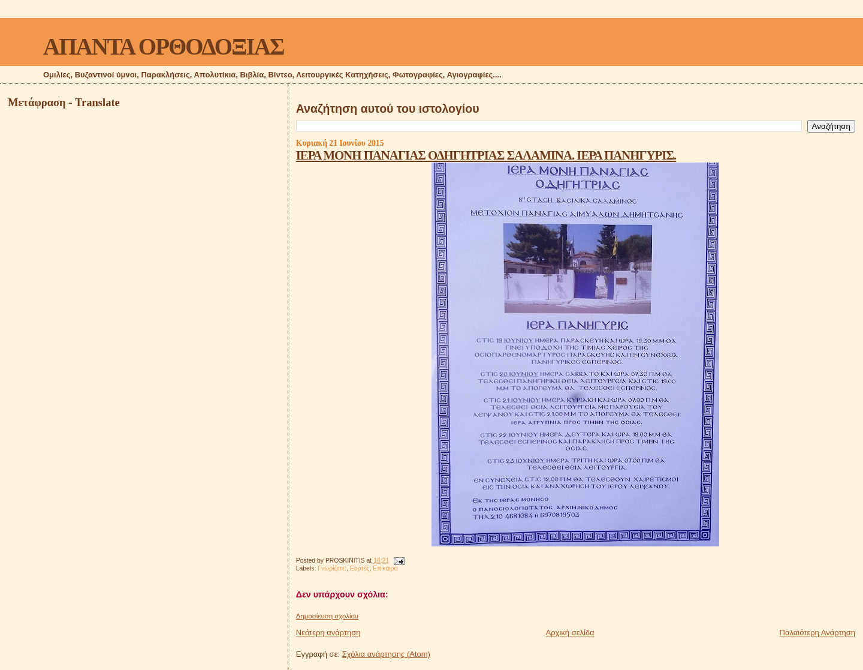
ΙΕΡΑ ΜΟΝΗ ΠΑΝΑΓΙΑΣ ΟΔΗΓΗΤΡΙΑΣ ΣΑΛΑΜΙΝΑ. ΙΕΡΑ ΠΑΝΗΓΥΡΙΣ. (486, 155)
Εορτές (359, 568)
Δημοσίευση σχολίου (327, 616)
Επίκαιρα (385, 568)
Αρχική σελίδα (570, 632)
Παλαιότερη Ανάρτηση (817, 632)
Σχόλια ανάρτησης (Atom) (386, 654)
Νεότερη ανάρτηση (328, 632)
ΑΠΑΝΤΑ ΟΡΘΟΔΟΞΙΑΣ (163, 46)
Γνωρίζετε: (332, 568)
